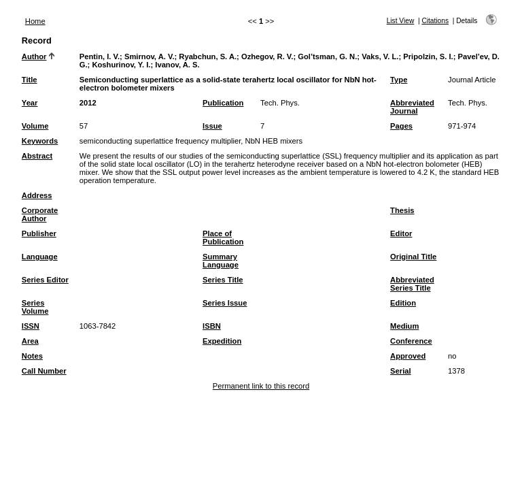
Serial (400, 371)
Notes (32, 356)
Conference (411, 341)
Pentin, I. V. (100, 56)
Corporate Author (40, 214)
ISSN (30, 326)
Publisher (39, 233)
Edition (403, 303)
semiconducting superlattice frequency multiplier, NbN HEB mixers (191, 141)
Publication (223, 103)
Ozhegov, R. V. (267, 56)
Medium (404, 326)
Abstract (37, 156)
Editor (401, 233)
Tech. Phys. (280, 103)
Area (30, 341)
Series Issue (225, 303)
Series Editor (45, 280)
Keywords (40, 141)
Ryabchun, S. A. (208, 56)
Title (29, 80)
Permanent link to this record (261, 386)
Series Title (223, 280)
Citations (435, 20)
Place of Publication (223, 237)
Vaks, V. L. (380, 56)
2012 (88, 103)
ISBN (212, 326)
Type (398, 80)
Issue (212, 126)
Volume (35, 126)
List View (401, 20)
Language (40, 256)
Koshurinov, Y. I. (121, 65)
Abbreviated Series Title (412, 284)
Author (34, 56)
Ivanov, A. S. (177, 65)
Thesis (402, 210)
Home (35, 21)
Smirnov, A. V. (149, 56)
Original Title (413, 256)
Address (37, 195)
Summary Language (221, 260)
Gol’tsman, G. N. (327, 56)
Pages (401, 126)
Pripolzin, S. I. (428, 56)
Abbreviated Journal (412, 107)
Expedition (222, 341)
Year (30, 103)
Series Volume (35, 307)
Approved (407, 356)
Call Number (44, 371)
